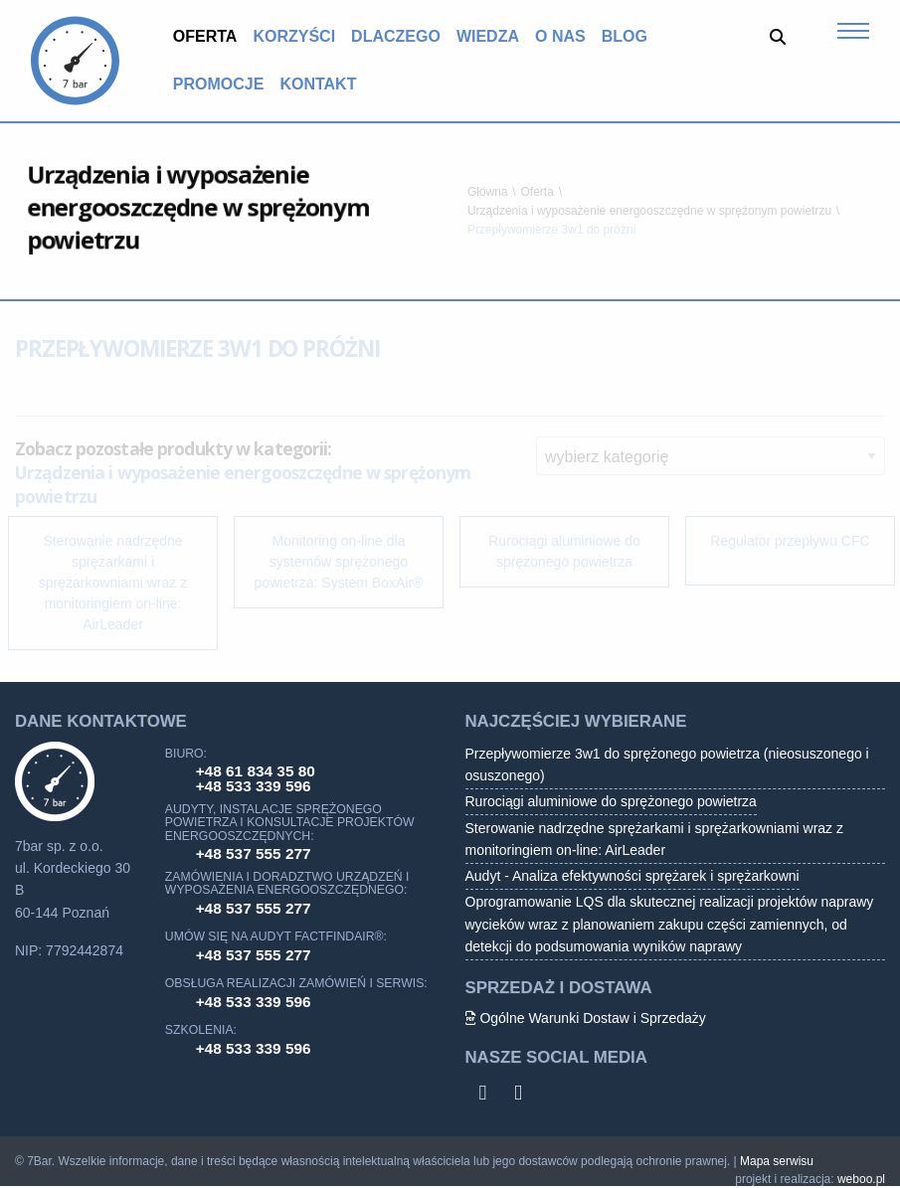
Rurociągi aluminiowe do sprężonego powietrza (611, 801)
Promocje (219, 84)
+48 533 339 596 (253, 785)
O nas (560, 36)
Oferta (205, 36)
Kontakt (317, 84)
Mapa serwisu (776, 1161)
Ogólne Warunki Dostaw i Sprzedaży (585, 1018)
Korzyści (294, 36)
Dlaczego (396, 36)
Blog (624, 36)
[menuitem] (205, 37)
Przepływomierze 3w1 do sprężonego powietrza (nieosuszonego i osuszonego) (667, 764)
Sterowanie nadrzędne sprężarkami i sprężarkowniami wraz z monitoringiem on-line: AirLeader (654, 839)
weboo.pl (861, 1179)
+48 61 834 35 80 (255, 771)
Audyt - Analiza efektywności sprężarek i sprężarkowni (632, 876)
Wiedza (487, 36)
